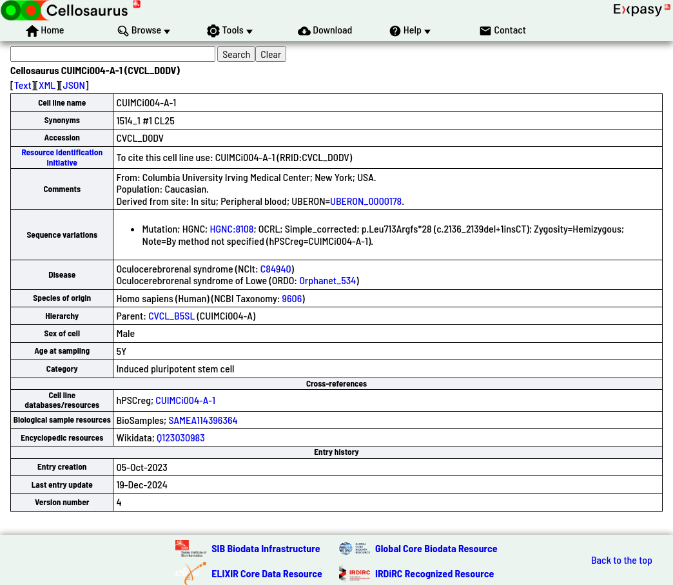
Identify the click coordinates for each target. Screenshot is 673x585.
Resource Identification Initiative (61, 157)
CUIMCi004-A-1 (185, 400)
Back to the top (621, 560)
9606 (292, 298)
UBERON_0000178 (366, 201)
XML (47, 85)
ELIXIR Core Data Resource (266, 573)
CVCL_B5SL (171, 315)
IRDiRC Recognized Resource (434, 573)
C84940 (275, 268)
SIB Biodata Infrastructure (265, 548)
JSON (74, 85)
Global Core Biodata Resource (436, 548)
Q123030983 (181, 437)
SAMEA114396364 (202, 420)
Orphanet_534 (327, 280)
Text (23, 85)
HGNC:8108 (231, 228)
